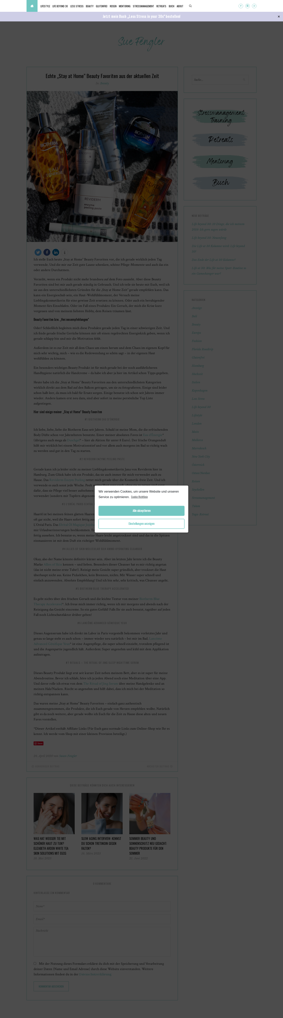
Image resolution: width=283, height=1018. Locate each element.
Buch (201, 6)
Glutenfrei (115, 6)
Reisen (130, 6)
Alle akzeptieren (142, 511)
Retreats (188, 6)
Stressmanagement (166, 6)
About (212, 6)
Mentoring (145, 6)
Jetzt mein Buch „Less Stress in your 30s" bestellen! (142, 16)
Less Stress (84, 6)
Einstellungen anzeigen (141, 524)
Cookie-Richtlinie (139, 497)
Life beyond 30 (65, 6)
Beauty (100, 6)
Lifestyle (47, 6)
